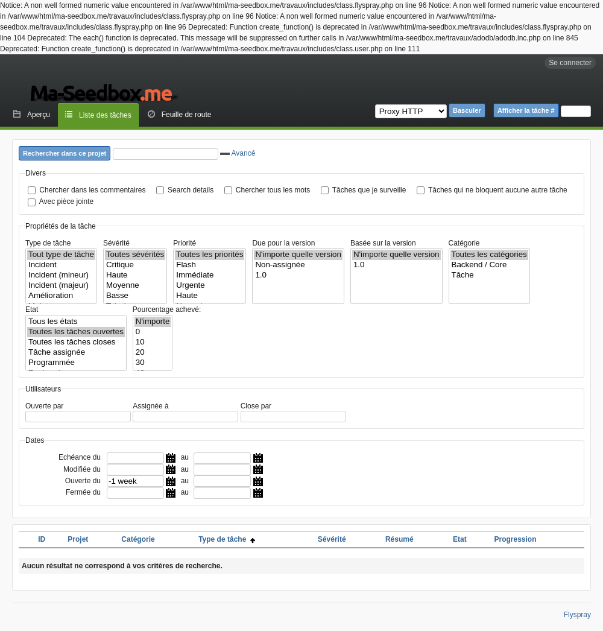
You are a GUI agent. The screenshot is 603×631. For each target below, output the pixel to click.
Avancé (237, 153)
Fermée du (83, 492)
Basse (135, 296)
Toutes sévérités (135, 255)
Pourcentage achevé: (167, 309)
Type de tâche (48, 243)
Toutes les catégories (489, 255)
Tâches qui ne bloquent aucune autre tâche (497, 190)
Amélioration (61, 296)
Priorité (184, 243)
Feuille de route (187, 114)
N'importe (152, 322)
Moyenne (135, 286)
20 (152, 352)
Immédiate (209, 275)
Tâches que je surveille (369, 190)
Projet (78, 539)
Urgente (209, 286)
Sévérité (116, 243)
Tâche (489, 275)
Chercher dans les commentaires (92, 190)
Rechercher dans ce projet (64, 153)
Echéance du (79, 457)
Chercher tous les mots (273, 190)
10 (152, 342)
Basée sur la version (383, 243)
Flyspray (577, 614)
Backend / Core (489, 265)
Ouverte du (83, 481)
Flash (209, 265)
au (185, 457)
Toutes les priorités (209, 255)
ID (41, 539)
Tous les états (76, 322)
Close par (256, 406)
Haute (135, 275)
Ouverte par (44, 406)
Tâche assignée (76, 352)
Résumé (399, 539)
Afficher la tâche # (526, 110)
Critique (135, 265)
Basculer (467, 110)
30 (152, 363)
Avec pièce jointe (66, 201)
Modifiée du (82, 469)
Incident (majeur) (61, 286)
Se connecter (570, 63)
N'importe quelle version (298, 255)
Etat (31, 309)
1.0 (298, 275)
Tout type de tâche (61, 255)
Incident (61, 265)
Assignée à (150, 406)
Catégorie (464, 243)
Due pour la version (283, 243)
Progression (515, 539)
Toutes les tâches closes (76, 342)
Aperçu (38, 114)
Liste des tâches (105, 115)
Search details (190, 190)
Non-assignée (298, 265)
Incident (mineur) (61, 275)
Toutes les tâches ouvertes (76, 332)
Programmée (76, 363)
